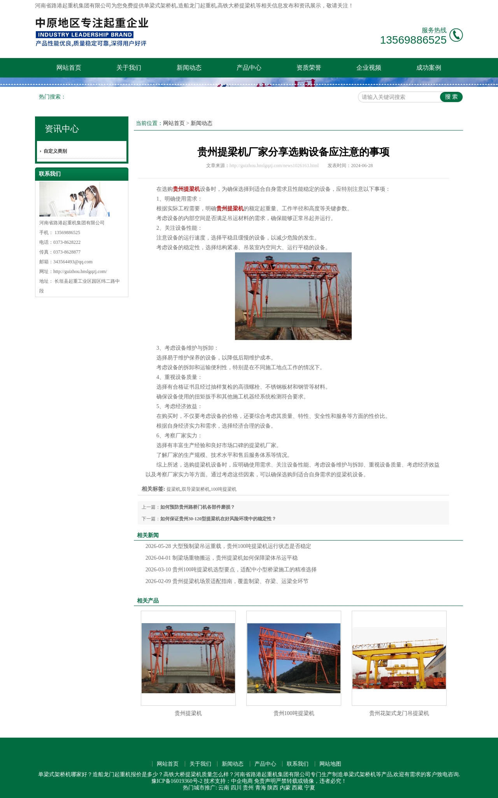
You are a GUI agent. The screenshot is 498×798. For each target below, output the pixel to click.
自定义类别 (55, 151)
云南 (223, 788)
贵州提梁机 (188, 713)
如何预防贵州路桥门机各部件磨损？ (197, 507)
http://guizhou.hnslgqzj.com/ (80, 271)
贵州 (248, 788)
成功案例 (428, 67)
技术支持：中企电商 (228, 781)
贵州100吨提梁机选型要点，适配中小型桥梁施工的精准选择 (231, 570)
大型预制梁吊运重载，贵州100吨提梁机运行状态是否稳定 (228, 546)
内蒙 (285, 788)
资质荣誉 (308, 67)
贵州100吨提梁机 (294, 713)
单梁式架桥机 (160, 6)
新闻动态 (189, 67)
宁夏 (309, 788)
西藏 (297, 788)
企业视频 (368, 67)
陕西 (272, 788)
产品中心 (249, 67)
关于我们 (128, 67)
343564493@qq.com (73, 261)
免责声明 (265, 781)
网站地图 (330, 764)
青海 (260, 788)
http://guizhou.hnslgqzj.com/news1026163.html (274, 165)
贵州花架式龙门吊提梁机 (399, 713)
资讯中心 (62, 129)
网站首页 (68, 67)
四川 (236, 788)
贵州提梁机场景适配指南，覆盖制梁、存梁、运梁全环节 (227, 581)
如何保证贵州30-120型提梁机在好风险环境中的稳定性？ (218, 518)
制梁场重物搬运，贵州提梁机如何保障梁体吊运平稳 (222, 558)
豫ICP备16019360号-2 (176, 781)
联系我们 (298, 764)
